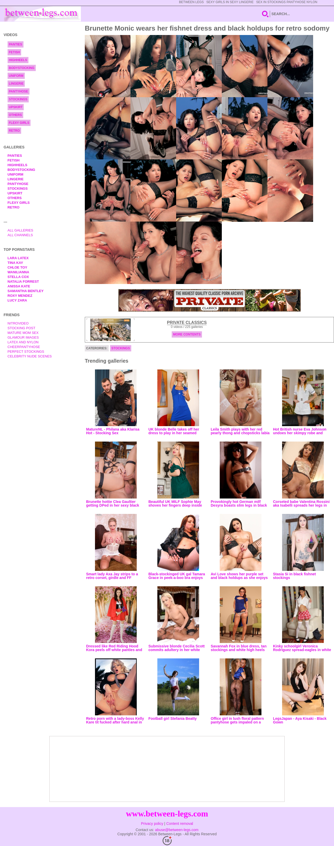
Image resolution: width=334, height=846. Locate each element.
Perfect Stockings (26, 352)
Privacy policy (152, 823)
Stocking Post (21, 328)
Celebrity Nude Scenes (30, 356)
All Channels (20, 235)
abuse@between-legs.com (176, 830)
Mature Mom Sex (23, 333)
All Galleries (20, 230)
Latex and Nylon (23, 342)
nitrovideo (18, 323)
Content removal (179, 823)
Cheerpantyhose (24, 347)
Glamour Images (23, 337)
